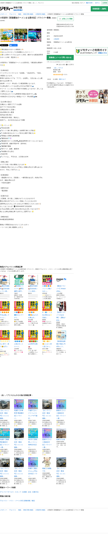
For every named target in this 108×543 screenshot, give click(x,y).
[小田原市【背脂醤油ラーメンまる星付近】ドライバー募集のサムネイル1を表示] (7, 35)
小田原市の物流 (40, 14)
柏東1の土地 (61, 434)
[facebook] (13, 45)
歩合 (29, 492)
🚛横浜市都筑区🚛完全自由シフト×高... (5, 283)
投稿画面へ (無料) (99, 9)
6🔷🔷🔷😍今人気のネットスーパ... (19, 338)
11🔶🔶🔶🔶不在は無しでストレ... (5, 309)
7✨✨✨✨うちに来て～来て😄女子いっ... (5, 340)
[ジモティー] (6, 9)
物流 (19, 14)
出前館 (24, 492)
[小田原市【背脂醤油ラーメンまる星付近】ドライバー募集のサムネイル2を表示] (21, 35)
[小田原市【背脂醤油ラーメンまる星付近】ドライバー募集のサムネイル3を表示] (35, 35)
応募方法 (35, 492)
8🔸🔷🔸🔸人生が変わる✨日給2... (47, 309)
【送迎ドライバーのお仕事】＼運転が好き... (61, 311)
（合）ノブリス (58, 68)
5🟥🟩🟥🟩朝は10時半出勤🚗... (33, 338)
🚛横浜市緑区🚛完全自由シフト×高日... (33, 283)
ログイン (97, 2)
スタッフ (18, 492)
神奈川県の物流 (28, 14)
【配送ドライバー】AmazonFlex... (61, 283)
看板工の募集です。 (47, 464)
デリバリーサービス (7, 492)
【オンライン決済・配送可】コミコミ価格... (5, 409)
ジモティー (3, 14)
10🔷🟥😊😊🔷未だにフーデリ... (19, 309)
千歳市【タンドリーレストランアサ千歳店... (33, 409)
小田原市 (56, 39)
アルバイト (12, 14)
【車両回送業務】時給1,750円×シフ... (61, 338)
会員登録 (104, 2)
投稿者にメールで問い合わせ (60, 57)
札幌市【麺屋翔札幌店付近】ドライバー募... (5, 438)
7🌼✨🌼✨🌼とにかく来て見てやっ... (47, 338)
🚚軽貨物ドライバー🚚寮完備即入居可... (19, 283)
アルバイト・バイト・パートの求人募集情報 (15, 500)
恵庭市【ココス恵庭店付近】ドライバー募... (47, 438)
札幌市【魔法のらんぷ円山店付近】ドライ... (33, 467)
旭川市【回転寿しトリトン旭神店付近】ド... (33, 438)
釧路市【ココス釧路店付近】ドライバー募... (61, 409)
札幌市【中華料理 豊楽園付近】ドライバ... (19, 409)
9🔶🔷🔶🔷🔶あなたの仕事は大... (33, 309)
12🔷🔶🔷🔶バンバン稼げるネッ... (47, 283)
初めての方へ (89, 2)
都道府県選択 (18, 10)
